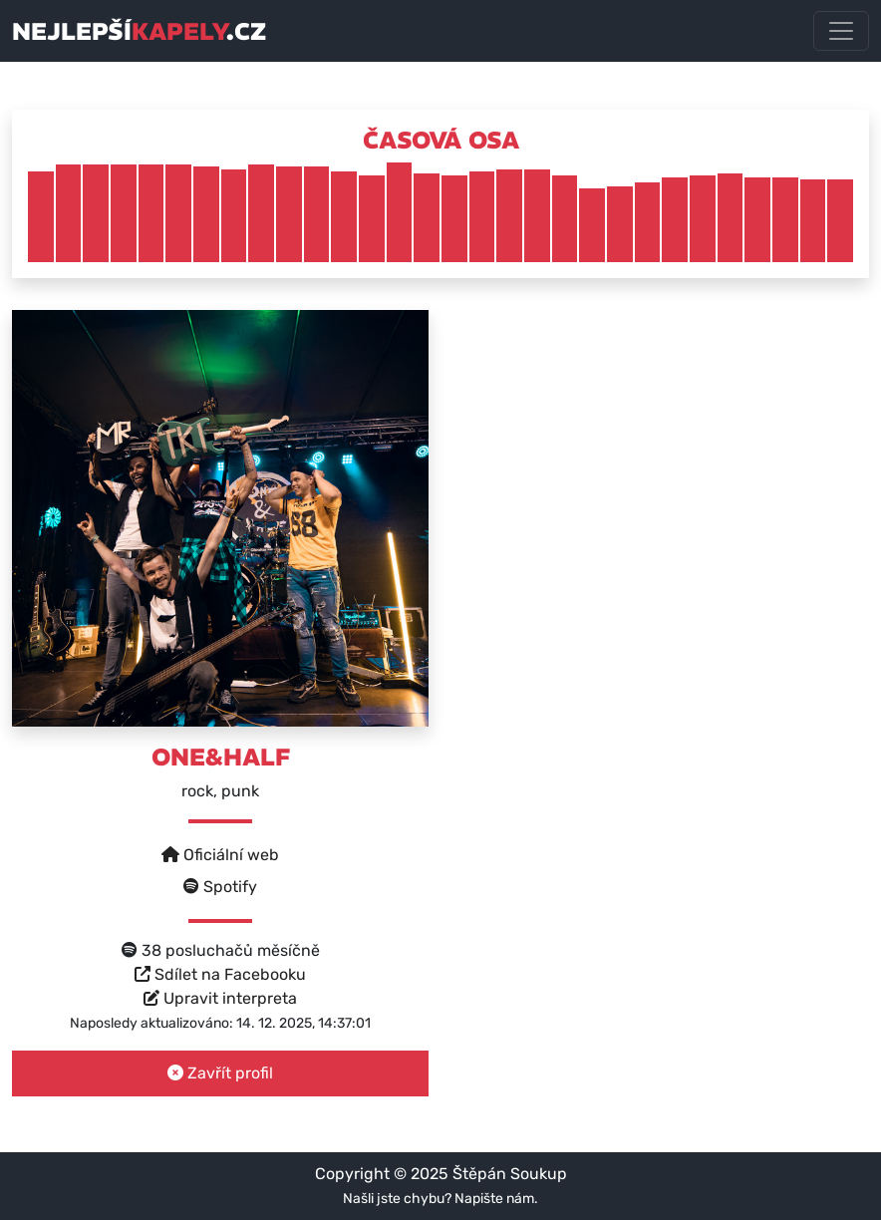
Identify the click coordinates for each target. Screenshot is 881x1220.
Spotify (220, 886)
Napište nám (494, 1198)
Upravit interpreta (220, 998)
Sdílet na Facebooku (220, 974)
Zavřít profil (220, 1073)
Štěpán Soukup (509, 1173)
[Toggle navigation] (841, 31)
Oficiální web (220, 854)
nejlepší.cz (139, 31)
